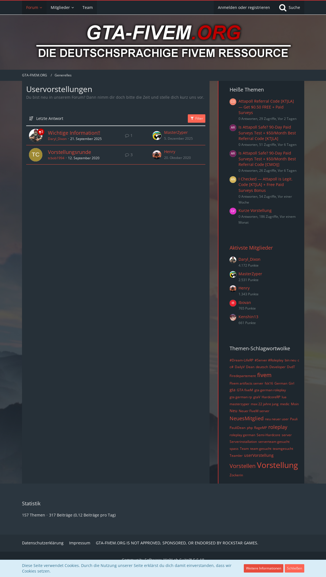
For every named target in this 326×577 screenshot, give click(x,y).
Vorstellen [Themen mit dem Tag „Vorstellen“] (243, 466)
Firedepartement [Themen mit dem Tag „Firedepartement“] (243, 375)
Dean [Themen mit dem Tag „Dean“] (250, 366)
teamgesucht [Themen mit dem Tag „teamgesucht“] (283, 448)
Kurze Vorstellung (255, 210)
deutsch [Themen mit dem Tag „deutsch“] (262, 366)
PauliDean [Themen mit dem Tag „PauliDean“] (237, 427)
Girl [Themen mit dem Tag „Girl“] (291, 383)
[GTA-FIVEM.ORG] (163, 43)
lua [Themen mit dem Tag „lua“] (284, 397)
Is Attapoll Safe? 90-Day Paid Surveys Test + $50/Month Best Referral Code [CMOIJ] (267, 158)
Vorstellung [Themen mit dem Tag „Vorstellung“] (277, 465)
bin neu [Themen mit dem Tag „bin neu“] (290, 360)
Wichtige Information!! (74, 132)
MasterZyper (176, 132)
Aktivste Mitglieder (251, 247)
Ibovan (245, 302)
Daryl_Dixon (57, 138)
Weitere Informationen (263, 568)
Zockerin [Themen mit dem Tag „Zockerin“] (236, 475)
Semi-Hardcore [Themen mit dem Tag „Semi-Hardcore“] (268, 435)
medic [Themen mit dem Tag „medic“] (284, 404)
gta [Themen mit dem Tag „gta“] (232, 389)
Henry (169, 151)
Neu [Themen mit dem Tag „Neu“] (233, 410)
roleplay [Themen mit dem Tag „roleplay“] (277, 427)
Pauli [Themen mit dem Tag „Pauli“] (294, 419)
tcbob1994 (56, 158)
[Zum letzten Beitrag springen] (156, 135)
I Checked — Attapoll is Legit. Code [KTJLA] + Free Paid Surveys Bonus (266, 184)
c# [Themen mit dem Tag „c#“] (231, 366)
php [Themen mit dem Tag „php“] (250, 427)
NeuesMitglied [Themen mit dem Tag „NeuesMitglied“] (247, 418)
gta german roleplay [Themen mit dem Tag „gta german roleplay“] (270, 390)
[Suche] (289, 8)
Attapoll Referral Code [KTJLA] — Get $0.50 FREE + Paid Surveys (266, 106)
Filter (196, 118)
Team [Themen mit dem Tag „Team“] (244, 448)
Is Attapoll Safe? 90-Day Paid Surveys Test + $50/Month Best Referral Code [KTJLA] (267, 132)
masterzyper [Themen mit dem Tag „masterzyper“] (239, 404)
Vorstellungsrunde (69, 152)
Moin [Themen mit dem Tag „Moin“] (295, 404)
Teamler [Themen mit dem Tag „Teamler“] (236, 455)
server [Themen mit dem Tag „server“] (287, 435)
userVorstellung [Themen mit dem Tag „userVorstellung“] (259, 455)
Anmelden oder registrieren (244, 7)
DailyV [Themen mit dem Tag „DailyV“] (240, 366)
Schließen (294, 568)
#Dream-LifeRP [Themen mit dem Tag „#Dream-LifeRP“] (241, 360)
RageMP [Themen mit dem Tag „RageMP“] (260, 427)
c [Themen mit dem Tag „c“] (298, 360)
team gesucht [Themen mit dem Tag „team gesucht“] (260, 448)
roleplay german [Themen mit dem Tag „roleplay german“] (242, 435)
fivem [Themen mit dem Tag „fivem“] (264, 375)
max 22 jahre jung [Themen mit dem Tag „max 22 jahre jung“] (265, 404)
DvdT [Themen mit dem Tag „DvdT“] (291, 366)
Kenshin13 (248, 316)
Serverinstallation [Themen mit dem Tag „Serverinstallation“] (243, 441)
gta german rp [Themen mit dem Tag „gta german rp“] (241, 397)
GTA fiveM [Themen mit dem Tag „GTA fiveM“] (245, 390)
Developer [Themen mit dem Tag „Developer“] (277, 366)
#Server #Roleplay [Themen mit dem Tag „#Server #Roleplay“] (269, 360)
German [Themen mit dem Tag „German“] (280, 383)
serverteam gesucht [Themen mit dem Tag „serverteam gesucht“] (273, 441)
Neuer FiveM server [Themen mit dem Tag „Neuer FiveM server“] (254, 411)
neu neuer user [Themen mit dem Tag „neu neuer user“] (277, 419)
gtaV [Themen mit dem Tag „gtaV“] (256, 397)
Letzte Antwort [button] (49, 118)
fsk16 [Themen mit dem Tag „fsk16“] (269, 383)
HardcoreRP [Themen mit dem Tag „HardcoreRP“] (271, 397)
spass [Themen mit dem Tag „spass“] (234, 448)
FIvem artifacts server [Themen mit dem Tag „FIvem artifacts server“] (246, 383)
